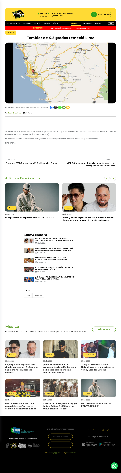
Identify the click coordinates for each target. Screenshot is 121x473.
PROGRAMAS (87, 23)
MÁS (54, 23)
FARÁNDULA (27, 23)
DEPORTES (37, 23)
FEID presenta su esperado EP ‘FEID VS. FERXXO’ (30, 218)
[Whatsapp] (60, 107)
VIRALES (47, 23)
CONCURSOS (75, 23)
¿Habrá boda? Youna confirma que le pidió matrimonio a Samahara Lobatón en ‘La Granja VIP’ (54, 250)
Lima (28, 295)
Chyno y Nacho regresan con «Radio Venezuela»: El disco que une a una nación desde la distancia (54, 240)
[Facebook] (52, 107)
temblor (38, 295)
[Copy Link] (68, 107)
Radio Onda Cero (14, 113)
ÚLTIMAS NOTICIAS (13, 23)
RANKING (98, 23)
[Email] (64, 107)
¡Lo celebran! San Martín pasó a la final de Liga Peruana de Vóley (54, 268)
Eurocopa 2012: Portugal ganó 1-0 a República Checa (31, 163)
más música (104, 329)
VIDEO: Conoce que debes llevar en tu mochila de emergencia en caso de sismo (91, 164)
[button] (107, 178)
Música (11, 32)
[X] (56, 107)
